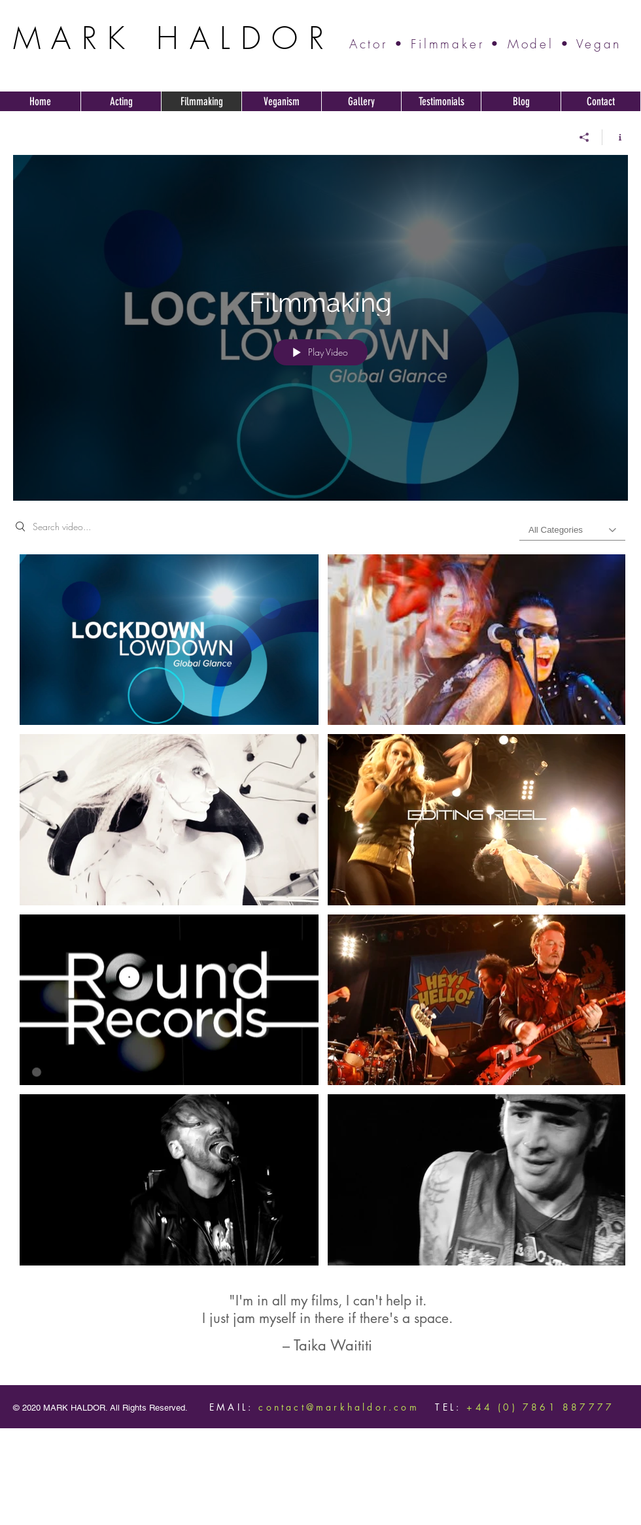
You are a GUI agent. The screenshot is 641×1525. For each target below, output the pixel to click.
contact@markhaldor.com (338, 1407)
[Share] (584, 137)
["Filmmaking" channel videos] (320, 913)
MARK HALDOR (173, 38)
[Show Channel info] (615, 137)
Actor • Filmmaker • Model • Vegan (485, 43)
